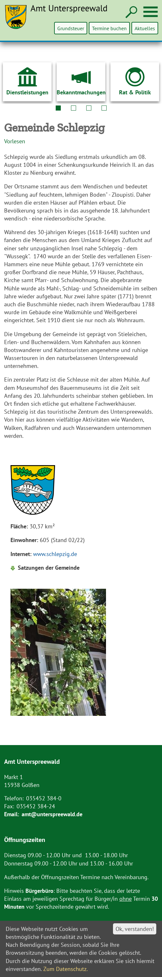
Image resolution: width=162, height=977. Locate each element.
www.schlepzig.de (55, 554)
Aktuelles (145, 28)
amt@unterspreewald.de (52, 814)
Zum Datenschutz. (65, 969)
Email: (11, 814)
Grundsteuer (71, 28)
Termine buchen (109, 28)
